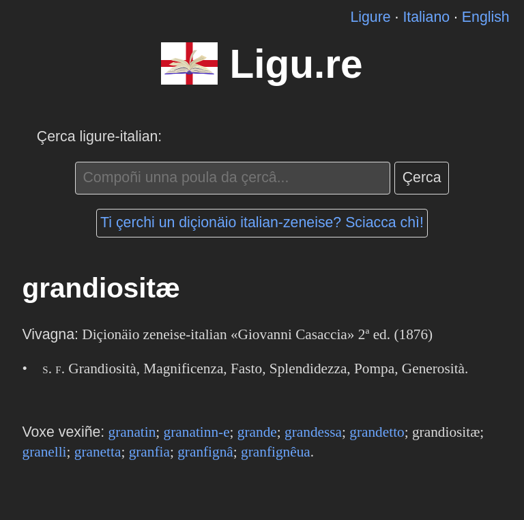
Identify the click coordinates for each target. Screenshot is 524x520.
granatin (132, 432)
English (486, 17)
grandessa (313, 432)
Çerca (422, 177)
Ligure (370, 17)
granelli (44, 452)
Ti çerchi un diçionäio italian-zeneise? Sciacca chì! (262, 222)
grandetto (376, 432)
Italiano (426, 17)
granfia (149, 452)
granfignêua (275, 452)
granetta (97, 452)
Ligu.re (295, 64)
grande (257, 432)
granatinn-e (197, 432)
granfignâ (205, 452)
